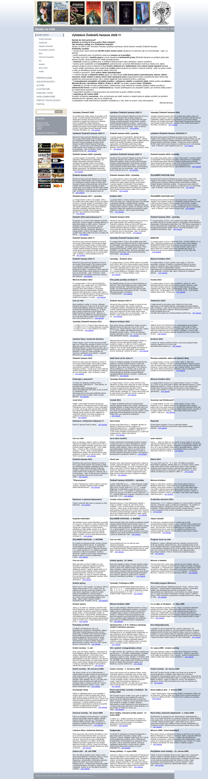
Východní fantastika (46, 57)
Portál (41, 104)
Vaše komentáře (46, 96)
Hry (40, 61)
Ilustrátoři (43, 89)
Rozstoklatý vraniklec (47, 50)
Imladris (42, 64)
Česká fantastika (45, 39)
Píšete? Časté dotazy (49, 100)
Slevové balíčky (46, 81)
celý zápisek (95, 130)
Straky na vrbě (45, 29)
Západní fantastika (46, 46)
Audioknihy (43, 43)
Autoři (40, 85)
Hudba (41, 72)
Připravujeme (44, 78)
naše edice (43, 35)
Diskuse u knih (45, 93)
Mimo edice (43, 68)
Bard (40, 54)
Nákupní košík (139, 29)
